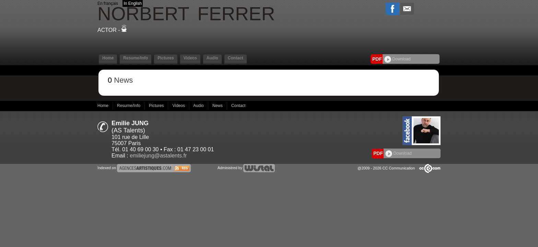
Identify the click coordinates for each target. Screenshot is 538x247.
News (218, 105)
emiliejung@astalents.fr (158, 155)
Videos (190, 58)
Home (108, 58)
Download (397, 59)
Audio (212, 58)
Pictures (165, 58)
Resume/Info (135, 58)
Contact (235, 58)
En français (107, 3)
